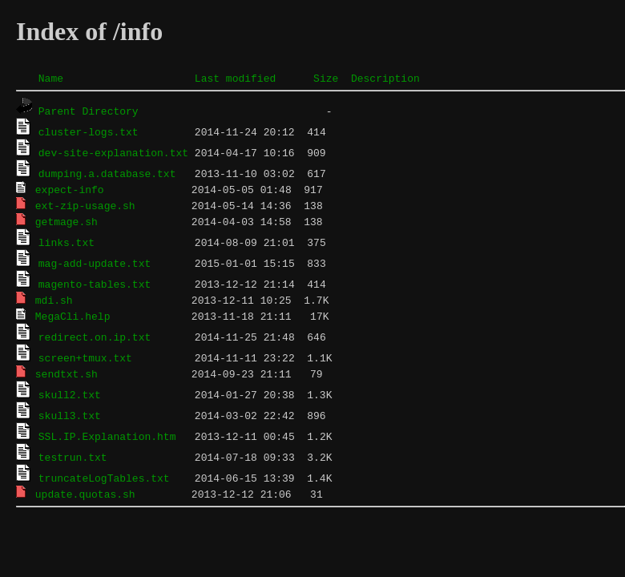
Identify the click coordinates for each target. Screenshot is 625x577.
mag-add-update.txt (94, 263)
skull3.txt (69, 415)
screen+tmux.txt (85, 357)
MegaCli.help (73, 316)
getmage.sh (66, 221)
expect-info (69, 189)
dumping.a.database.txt (107, 173)
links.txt (66, 242)
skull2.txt (69, 394)
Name (50, 78)
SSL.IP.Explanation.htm (107, 436)
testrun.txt (72, 457)
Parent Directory (88, 110)
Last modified (235, 78)
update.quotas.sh (85, 493)
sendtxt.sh (66, 373)
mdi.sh (54, 300)
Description (385, 78)
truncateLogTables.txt (104, 477)
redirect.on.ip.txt (94, 336)
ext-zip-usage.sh (85, 205)
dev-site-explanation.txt (113, 152)
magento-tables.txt (94, 283)
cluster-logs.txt (88, 131)
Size (325, 78)
